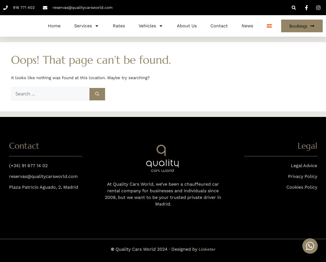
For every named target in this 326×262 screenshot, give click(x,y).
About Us (187, 25)
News (247, 25)
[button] (293, 7)
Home (54, 25)
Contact (219, 25)
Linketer (207, 249)
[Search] (97, 94)
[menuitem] (269, 26)
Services (86, 26)
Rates (119, 25)
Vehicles (151, 26)
